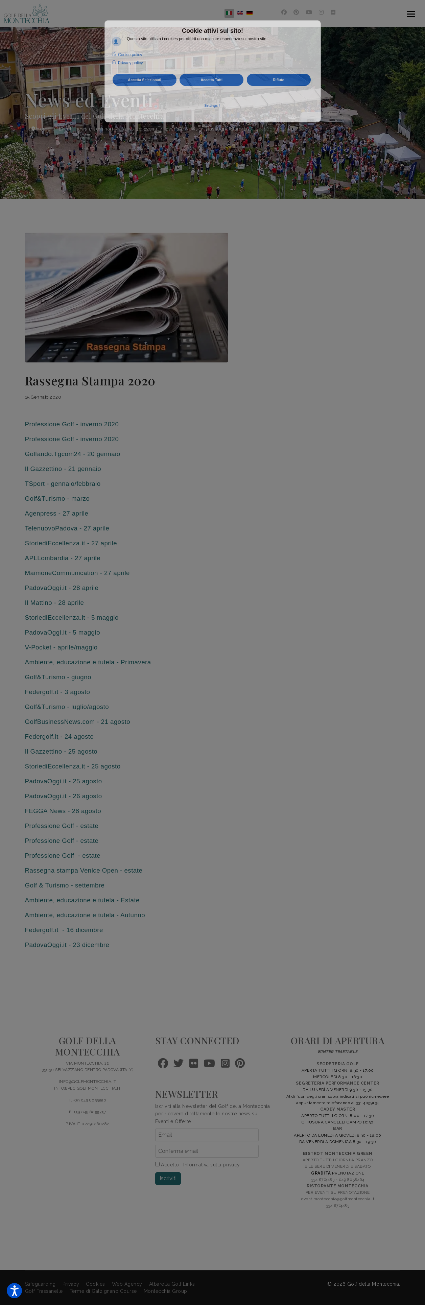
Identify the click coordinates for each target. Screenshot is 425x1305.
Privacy (71, 1284)
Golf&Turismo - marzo (57, 498)
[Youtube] (309, 12)
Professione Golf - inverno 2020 (72, 424)
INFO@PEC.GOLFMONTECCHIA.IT (87, 1088)
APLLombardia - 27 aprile (63, 558)
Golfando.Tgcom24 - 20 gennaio (72, 453)
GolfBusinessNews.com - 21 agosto (78, 721)
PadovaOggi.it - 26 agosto (63, 796)
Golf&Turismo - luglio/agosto (67, 706)
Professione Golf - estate (62, 825)
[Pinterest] (296, 12)
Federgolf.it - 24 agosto (59, 736)
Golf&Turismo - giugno (58, 677)
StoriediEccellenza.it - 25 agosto (73, 766)
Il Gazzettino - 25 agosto (61, 751)
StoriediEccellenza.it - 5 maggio (72, 617)
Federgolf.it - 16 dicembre (64, 929)
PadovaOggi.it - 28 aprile (62, 587)
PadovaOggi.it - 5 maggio (62, 632)
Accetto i (197, 1164)
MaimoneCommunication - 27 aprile (77, 572)
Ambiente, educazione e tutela (70, 662)
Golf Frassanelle (44, 1291)
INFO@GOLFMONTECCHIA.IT (87, 1081)
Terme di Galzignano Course (103, 1291)
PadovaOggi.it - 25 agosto (63, 781)
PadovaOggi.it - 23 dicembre (67, 944)
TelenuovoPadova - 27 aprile (67, 528)
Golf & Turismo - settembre (65, 885)
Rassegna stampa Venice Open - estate (84, 870)
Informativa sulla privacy (211, 1164)
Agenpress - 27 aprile (57, 513)
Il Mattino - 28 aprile (54, 602)
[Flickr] (333, 12)
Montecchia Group (165, 1291)
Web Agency (127, 1284)
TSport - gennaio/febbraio (63, 483)
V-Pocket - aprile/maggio (61, 647)
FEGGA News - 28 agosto (63, 810)
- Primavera (133, 662)
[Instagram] (321, 12)
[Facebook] (284, 12)
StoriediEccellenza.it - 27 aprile (71, 543)
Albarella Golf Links (172, 1284)
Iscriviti (168, 1178)
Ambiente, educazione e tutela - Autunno (85, 915)
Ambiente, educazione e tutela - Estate (82, 900)
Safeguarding (40, 1284)
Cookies (95, 1284)
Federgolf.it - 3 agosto (57, 691)
